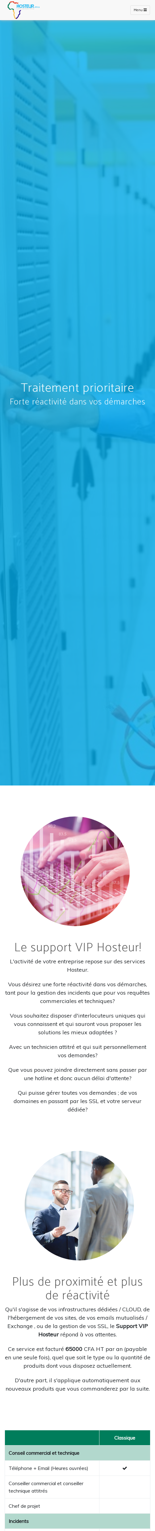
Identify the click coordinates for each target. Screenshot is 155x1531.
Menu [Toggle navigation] (140, 10)
